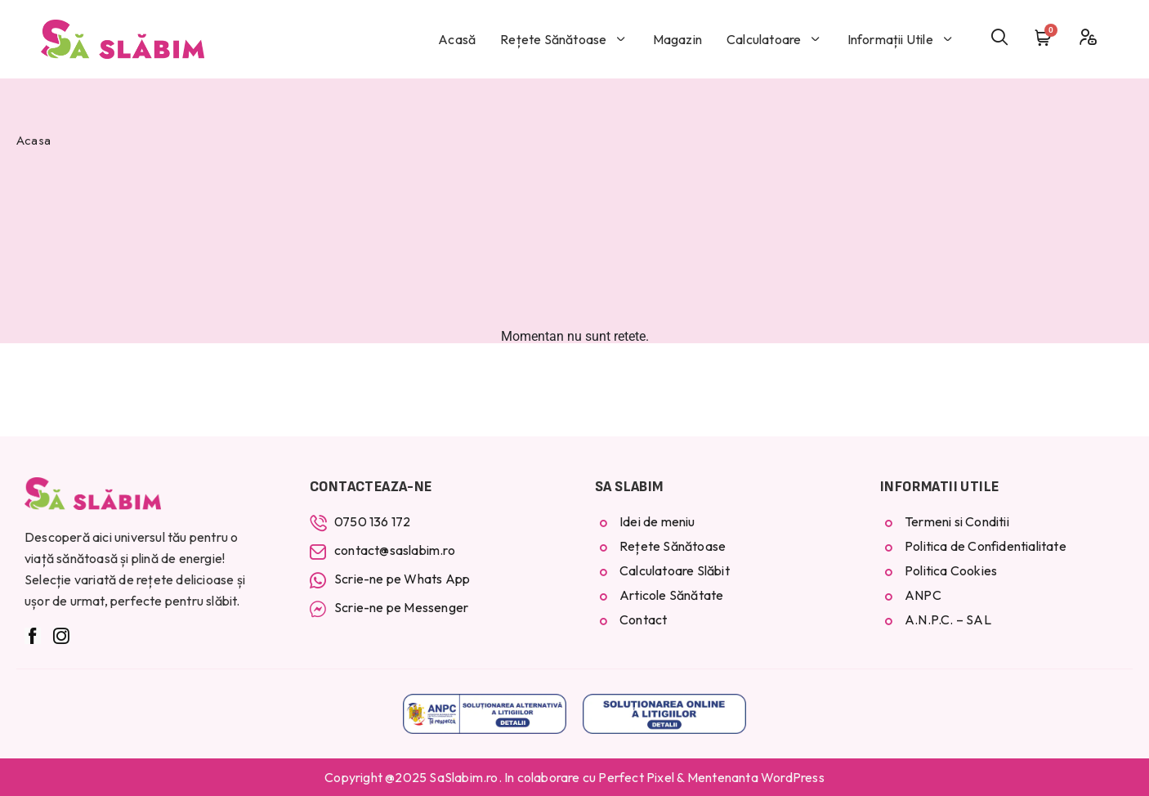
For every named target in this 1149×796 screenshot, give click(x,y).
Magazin (677, 39)
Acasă (457, 39)
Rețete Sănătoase (564, 39)
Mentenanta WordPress (756, 777)
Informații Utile (901, 39)
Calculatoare (775, 39)
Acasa (33, 141)
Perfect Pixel (636, 777)
